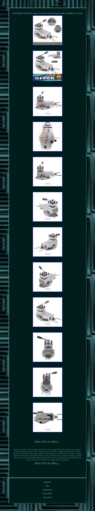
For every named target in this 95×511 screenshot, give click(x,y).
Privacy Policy (47, 493)
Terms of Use (47, 497)
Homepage (47, 482)
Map (47, 486)
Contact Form (47, 489)
